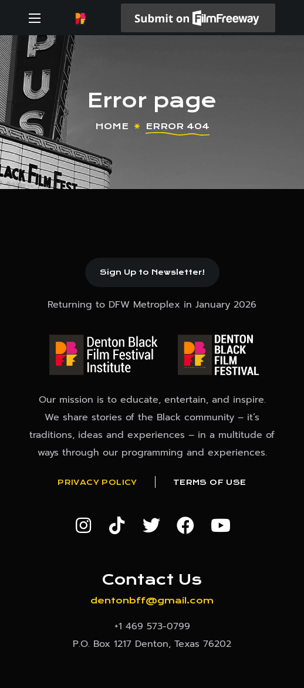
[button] (152, 272)
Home (112, 126)
